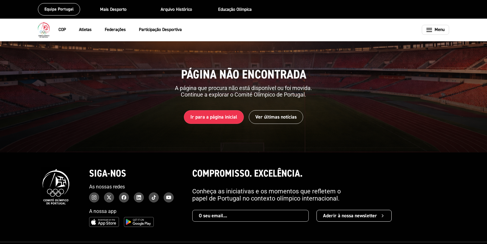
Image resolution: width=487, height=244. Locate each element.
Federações (119, 30)
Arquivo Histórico (176, 9)
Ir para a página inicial (213, 117)
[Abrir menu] (435, 30)
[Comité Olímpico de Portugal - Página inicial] (44, 30)
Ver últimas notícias (276, 117)
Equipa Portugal (59, 9)
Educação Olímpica (235, 9)
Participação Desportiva (164, 30)
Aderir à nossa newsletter (354, 216)
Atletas (89, 30)
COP (66, 30)
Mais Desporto (117, 9)
